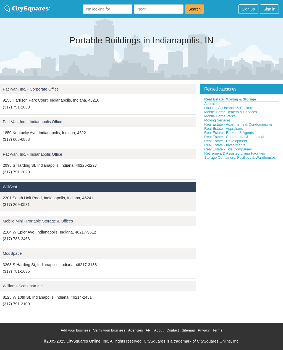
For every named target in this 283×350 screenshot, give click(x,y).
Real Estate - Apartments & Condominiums (238, 124)
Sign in (269, 9)
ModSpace (12, 253)
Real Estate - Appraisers (223, 128)
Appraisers (212, 104)
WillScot (10, 187)
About (159, 330)
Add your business (75, 330)
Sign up (248, 9)
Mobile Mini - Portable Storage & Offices (38, 221)
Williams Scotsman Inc (23, 286)
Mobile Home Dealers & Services (230, 112)
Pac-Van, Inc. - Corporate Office (31, 89)
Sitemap (188, 330)
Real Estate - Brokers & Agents (229, 133)
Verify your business (109, 330)
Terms (217, 330)
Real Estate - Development (225, 141)
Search (194, 9)
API (148, 330)
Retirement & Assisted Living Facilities (234, 153)
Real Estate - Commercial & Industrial (234, 137)
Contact (172, 330)
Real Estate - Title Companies (228, 149)
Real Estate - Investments (224, 145)
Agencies (135, 330)
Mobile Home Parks (219, 116)
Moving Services (217, 120)
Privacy (204, 330)
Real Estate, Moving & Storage (230, 99)
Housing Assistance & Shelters (228, 108)
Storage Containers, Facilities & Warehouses (240, 157)
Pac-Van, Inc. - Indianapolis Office (32, 122)
